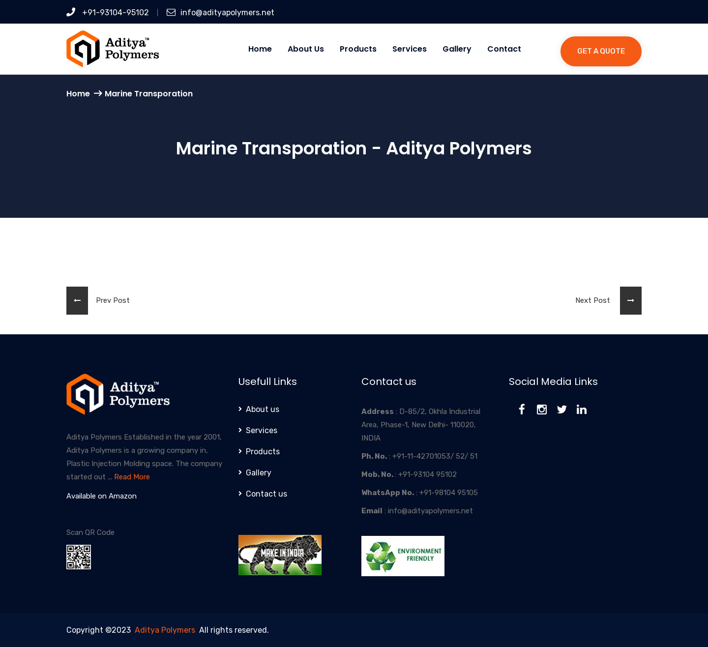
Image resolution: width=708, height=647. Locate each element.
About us (306, 49)
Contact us (266, 494)
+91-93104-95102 (107, 12)
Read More (132, 476)
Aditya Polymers (165, 630)
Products (358, 49)
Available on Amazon (101, 496)
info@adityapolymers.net (220, 12)
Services (409, 49)
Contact (504, 49)
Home (260, 49)
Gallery (457, 49)
